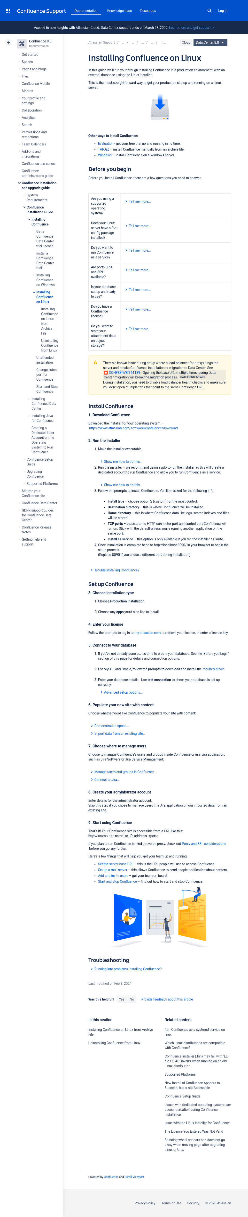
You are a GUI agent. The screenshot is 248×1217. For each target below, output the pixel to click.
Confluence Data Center (39, 503)
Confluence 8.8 (40, 41)
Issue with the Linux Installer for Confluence (197, 1123)
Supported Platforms (42, 484)
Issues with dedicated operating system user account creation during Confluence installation (198, 1109)
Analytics (28, 118)
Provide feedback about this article (167, 999)
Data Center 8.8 (211, 42)
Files (25, 76)
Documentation (86, 11)
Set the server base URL (115, 864)
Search (209, 11)
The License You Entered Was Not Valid (194, 1131)
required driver (213, 669)
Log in (222, 11)
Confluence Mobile (36, 84)
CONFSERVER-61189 (122, 373)
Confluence (111, 1177)
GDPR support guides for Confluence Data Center (38, 515)
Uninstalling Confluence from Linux (50, 345)
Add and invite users (113, 876)
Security (193, 1203)
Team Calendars (34, 144)
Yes (121, 999)
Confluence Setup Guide (183, 1096)
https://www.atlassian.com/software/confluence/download (133, 428)
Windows (105, 155)
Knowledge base (119, 11)
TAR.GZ (103, 149)
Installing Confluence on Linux (45, 297)
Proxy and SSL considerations (204, 844)
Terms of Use (171, 1203)
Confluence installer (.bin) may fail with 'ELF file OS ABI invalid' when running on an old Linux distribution (197, 1061)
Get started (30, 54)
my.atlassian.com (147, 633)
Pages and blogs (34, 69)
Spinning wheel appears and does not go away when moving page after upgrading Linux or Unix (195, 1145)
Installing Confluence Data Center (43, 403)
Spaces (27, 62)
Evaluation (106, 143)
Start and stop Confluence (117, 881)
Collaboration (32, 110)
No (132, 999)
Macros (27, 91)
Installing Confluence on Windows (45, 280)
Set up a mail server (112, 870)
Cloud (186, 42)
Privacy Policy (145, 1203)
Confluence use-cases (38, 164)
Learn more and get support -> (191, 28)
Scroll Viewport (134, 1177)
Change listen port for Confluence (46, 374)
